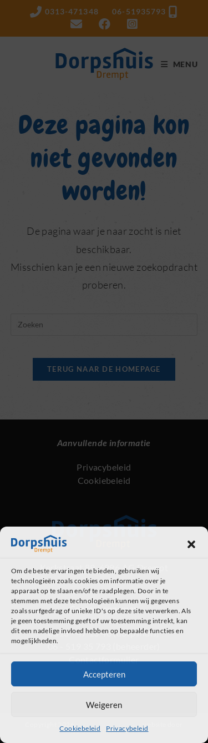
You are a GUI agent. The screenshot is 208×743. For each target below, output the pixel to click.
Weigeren (104, 705)
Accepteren (104, 674)
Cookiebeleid (79, 728)
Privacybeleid (127, 728)
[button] (191, 544)
